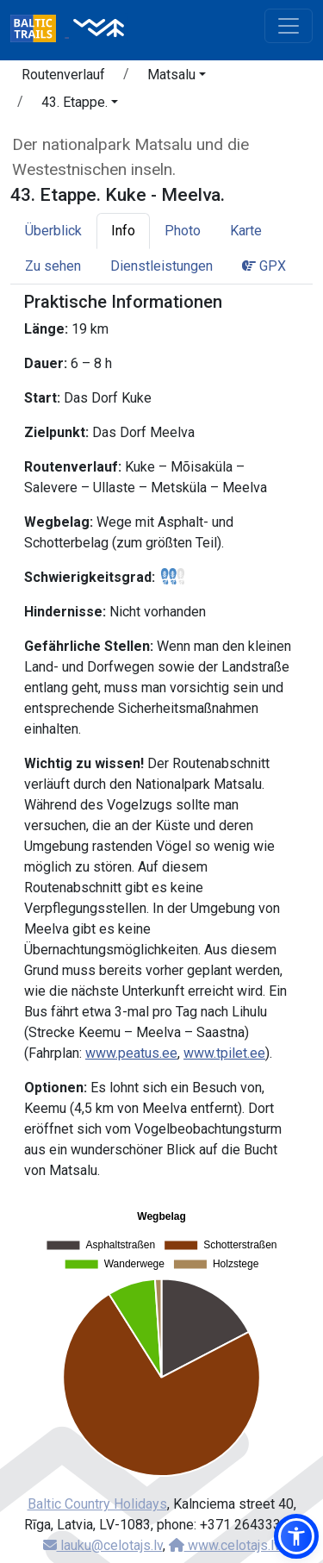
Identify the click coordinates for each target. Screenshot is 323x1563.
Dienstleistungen (161, 266)
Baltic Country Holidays (97, 1504)
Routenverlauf (63, 74)
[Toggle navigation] (288, 26)
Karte (246, 230)
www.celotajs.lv (225, 1545)
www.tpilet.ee (224, 1053)
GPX (264, 266)
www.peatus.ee (131, 1053)
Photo (183, 230)
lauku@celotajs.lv (103, 1545)
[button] (176, 77)
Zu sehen (53, 266)
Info (123, 230)
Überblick (53, 230)
